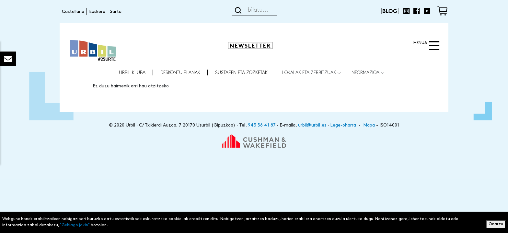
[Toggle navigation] (426, 46)
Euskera (97, 11)
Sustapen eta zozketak (241, 72)
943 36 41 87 (262, 125)
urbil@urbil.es (312, 125)
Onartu (496, 225)
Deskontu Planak (180, 72)
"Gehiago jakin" (75, 225)
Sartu (115, 11)
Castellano (73, 11)
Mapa (369, 125)
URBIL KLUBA (132, 72)
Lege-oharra (343, 125)
